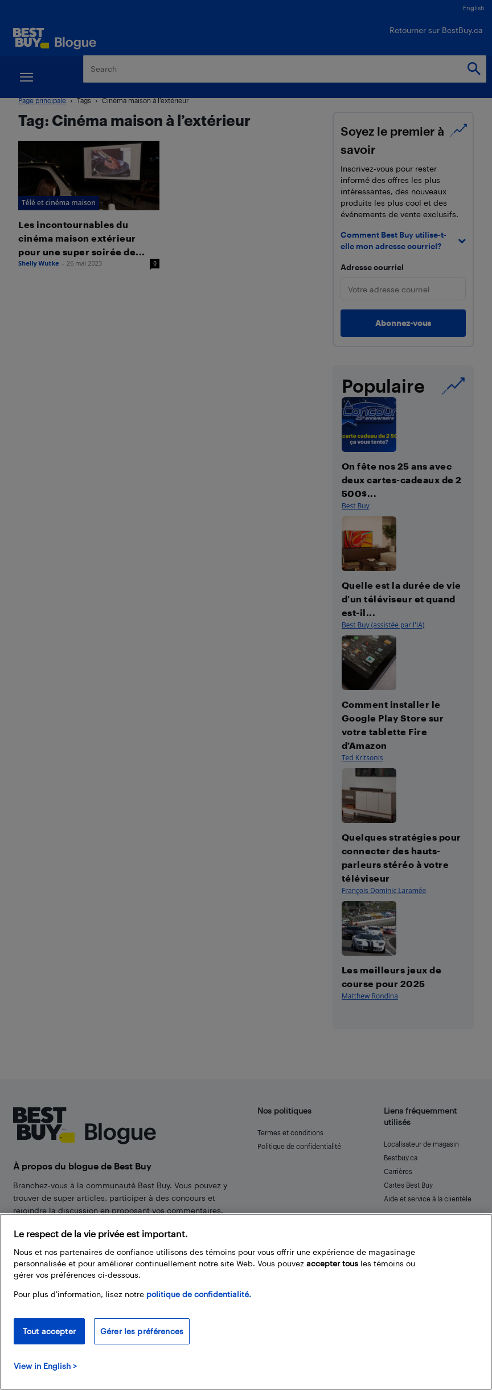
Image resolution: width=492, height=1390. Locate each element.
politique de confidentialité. (198, 1294)
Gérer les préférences (141, 1331)
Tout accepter (49, 1331)
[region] (246, 1301)
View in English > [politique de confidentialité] (45, 1366)
